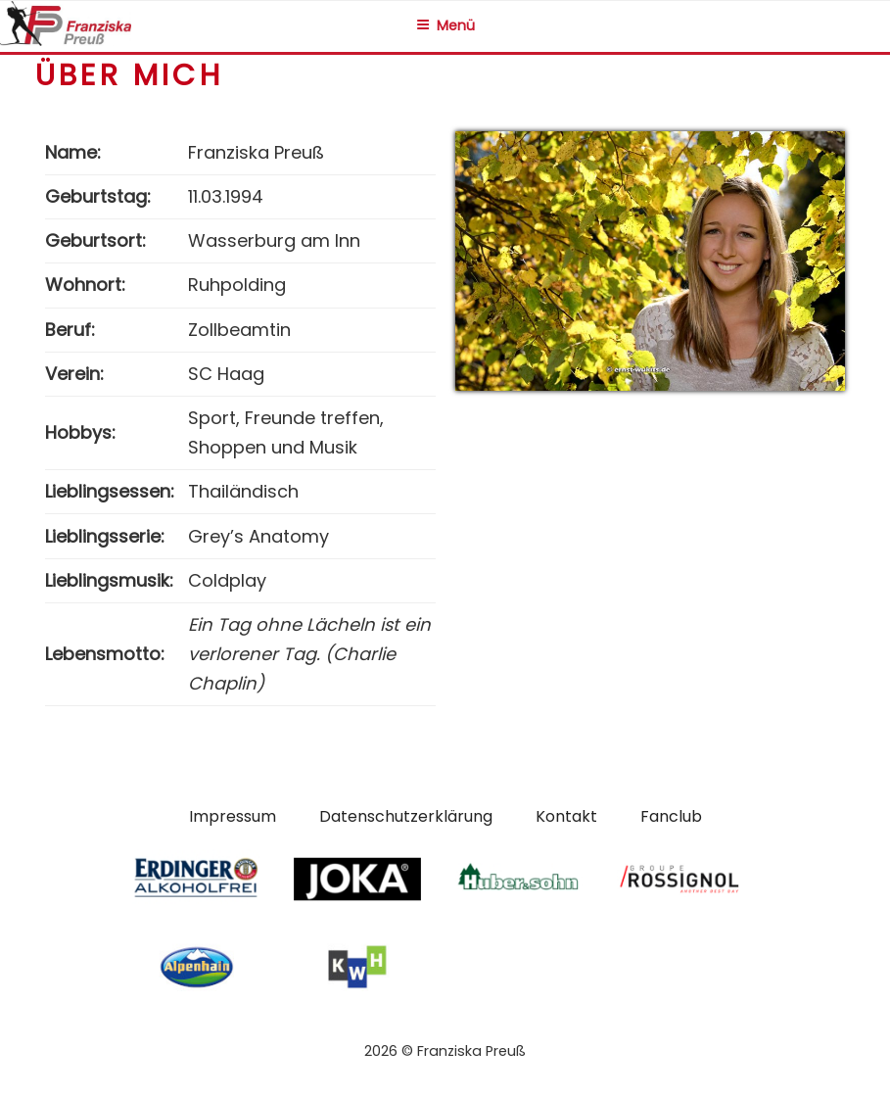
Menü (445, 25)
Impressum (232, 816)
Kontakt (566, 816)
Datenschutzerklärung (405, 816)
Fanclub (671, 816)
